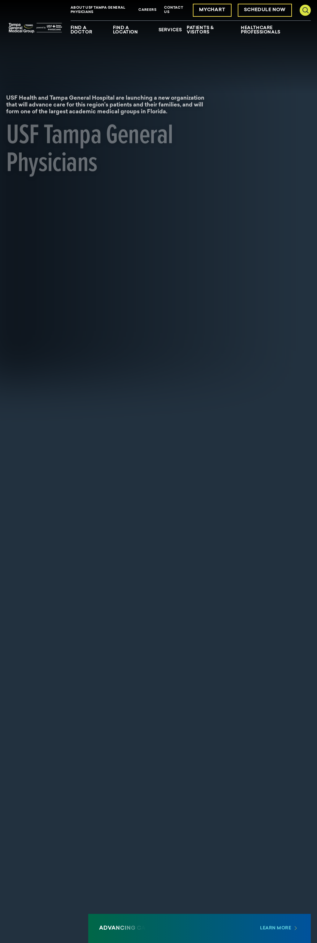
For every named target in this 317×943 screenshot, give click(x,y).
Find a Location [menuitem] (125, 30)
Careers (147, 10)
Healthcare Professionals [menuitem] (260, 30)
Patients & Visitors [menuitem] (200, 30)
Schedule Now (265, 10)
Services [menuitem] (170, 30)
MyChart (212, 10)
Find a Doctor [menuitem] (81, 30)
